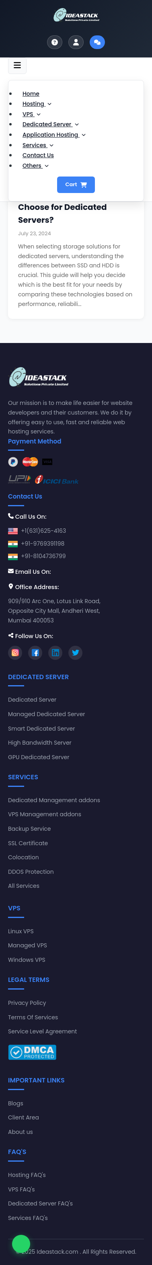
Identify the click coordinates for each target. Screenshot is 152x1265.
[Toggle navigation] (17, 66)
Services (38, 145)
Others (36, 166)
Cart (75, 184)
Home (31, 94)
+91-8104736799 (43, 556)
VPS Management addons (44, 814)
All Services (23, 886)
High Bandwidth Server (40, 743)
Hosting (37, 104)
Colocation (23, 857)
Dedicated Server (51, 124)
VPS (32, 114)
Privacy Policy (27, 1003)
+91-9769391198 (42, 544)
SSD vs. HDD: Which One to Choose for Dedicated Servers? (71, 207)
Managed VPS (27, 945)
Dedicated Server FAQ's (40, 1203)
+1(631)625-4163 (43, 531)
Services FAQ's (28, 1218)
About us (20, 1132)
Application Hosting (54, 135)
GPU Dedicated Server (39, 757)
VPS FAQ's (21, 1189)
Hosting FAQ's (27, 1175)
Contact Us (38, 155)
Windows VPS (26, 960)
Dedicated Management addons (54, 800)
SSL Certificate (28, 843)
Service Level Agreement (42, 1031)
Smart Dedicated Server (41, 729)
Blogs (15, 1103)
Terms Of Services (33, 1017)
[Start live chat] (97, 42)
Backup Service (29, 829)
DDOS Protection (31, 872)
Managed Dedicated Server (46, 714)
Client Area (23, 1117)
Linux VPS (21, 931)
